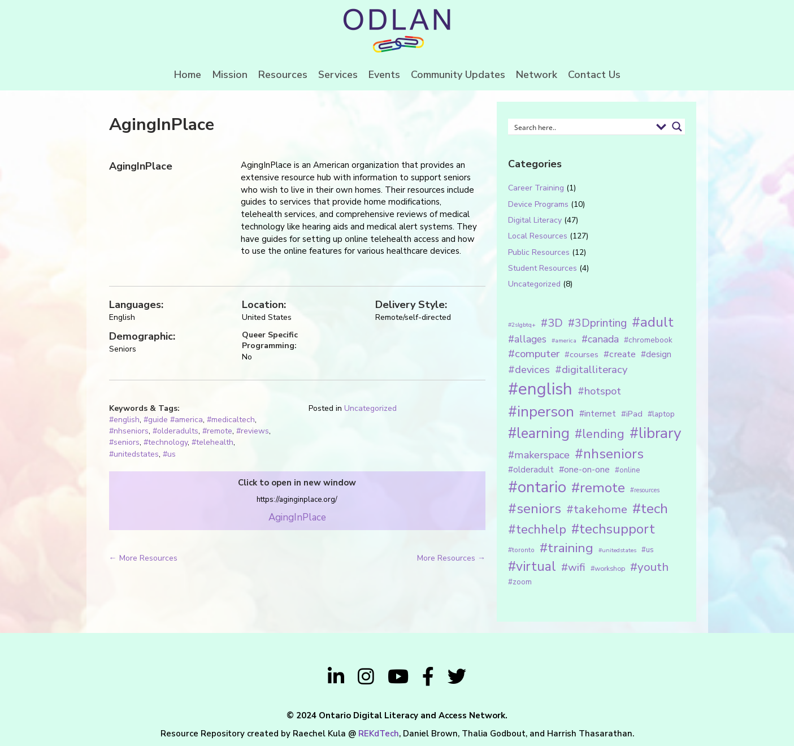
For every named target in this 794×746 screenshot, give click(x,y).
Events (384, 74)
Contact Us (594, 74)
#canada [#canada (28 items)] (600, 339)
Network (536, 74)
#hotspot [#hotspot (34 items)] (599, 391)
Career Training (536, 188)
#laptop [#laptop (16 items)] (661, 414)
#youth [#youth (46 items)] (649, 567)
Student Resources (542, 268)
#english (124, 419)
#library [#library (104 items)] (655, 433)
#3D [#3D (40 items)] (552, 323)
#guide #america (173, 419)
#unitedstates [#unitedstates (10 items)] (617, 550)
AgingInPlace (297, 517)
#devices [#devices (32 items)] (529, 369)
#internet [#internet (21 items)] (597, 413)
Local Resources (537, 236)
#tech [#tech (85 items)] (650, 508)
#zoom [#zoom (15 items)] (520, 582)
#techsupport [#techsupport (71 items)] (613, 529)
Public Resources (539, 252)
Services (338, 74)
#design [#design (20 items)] (656, 354)
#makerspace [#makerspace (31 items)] (539, 455)
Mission (230, 74)
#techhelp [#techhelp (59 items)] (537, 529)
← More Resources (143, 558)
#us (169, 454)
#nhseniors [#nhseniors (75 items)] (609, 454)
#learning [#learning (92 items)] (539, 433)
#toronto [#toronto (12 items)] (521, 549)
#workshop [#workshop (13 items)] (608, 568)
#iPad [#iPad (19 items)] (632, 413)
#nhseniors (129, 431)
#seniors (124, 442)
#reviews (252, 431)
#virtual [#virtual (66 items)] (532, 566)
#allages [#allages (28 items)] (527, 339)
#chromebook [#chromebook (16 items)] (648, 340)
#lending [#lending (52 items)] (599, 434)
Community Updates (458, 74)
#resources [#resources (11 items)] (645, 490)
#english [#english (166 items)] (540, 389)
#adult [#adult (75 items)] (653, 322)
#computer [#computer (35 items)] (533, 353)
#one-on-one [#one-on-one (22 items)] (584, 469)
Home (187, 74)
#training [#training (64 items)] (566, 548)
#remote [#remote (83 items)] (598, 487)
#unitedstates (134, 454)
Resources (282, 74)
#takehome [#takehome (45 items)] (596, 509)
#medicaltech (231, 419)
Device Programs (538, 204)
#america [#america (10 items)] (564, 340)
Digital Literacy (535, 220)
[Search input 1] (581, 126)
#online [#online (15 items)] (627, 470)
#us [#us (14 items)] (647, 550)
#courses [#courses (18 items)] (581, 354)
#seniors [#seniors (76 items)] (534, 509)
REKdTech (378, 733)
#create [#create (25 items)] (620, 354)
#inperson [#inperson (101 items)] (541, 412)
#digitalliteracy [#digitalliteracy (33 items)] (591, 369)
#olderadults (175, 431)
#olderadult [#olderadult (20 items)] (531, 469)
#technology (166, 442)
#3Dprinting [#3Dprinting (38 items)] (597, 323)
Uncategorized (370, 408)
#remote (217, 431)
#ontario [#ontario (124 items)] (537, 487)
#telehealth (212, 442)
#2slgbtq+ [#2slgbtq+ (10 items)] (522, 324)
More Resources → (451, 558)
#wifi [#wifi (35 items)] (573, 567)
